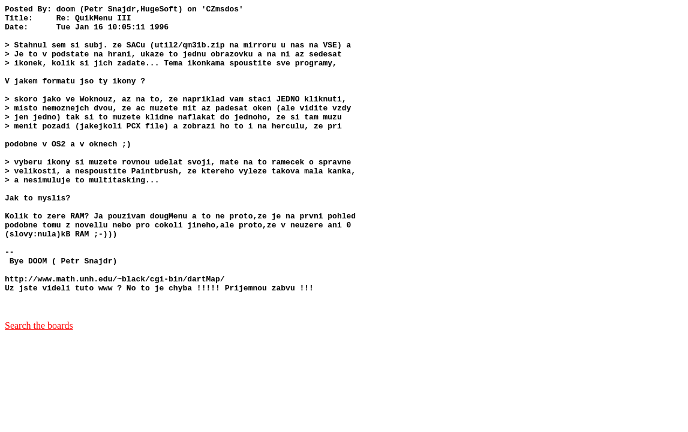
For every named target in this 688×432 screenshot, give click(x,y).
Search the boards (39, 387)
